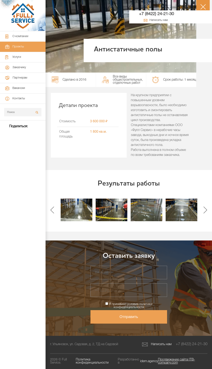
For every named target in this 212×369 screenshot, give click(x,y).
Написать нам (157, 344)
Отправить (128, 317)
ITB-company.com (176, 361)
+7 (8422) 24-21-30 (156, 14)
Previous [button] (52, 210)
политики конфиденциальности (133, 306)
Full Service (23, 15)
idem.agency (149, 361)
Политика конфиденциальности (92, 361)
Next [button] (205, 210)
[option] (76, 210)
